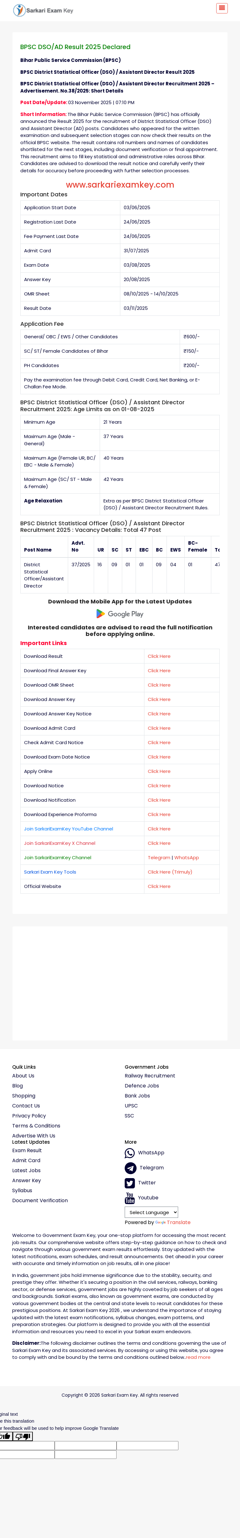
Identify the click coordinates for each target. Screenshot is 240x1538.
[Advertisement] (120, 981)
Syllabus (22, 1190)
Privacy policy (29, 1115)
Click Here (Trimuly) (170, 872)
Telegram (159, 857)
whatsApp (144, 1153)
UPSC (131, 1105)
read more (198, 1357)
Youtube (141, 1198)
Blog (17, 1085)
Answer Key (26, 1180)
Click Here (159, 656)
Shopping (23, 1095)
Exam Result (27, 1150)
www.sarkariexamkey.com (120, 184)
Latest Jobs (26, 1170)
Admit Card (26, 1160)
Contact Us (26, 1105)
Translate (173, 1222)
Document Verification (40, 1200)
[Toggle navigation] (222, 8)
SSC (129, 1115)
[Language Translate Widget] (151, 1212)
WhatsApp (186, 857)
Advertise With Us (33, 1135)
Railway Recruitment (150, 1075)
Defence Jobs (142, 1085)
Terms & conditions (36, 1125)
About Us (23, 1075)
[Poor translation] (23, 1436)
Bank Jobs (137, 1095)
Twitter (140, 1183)
